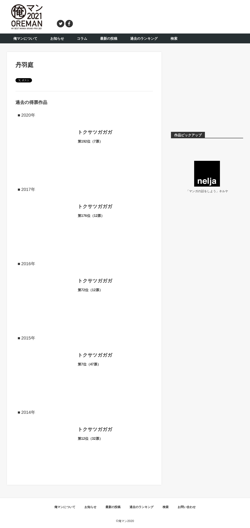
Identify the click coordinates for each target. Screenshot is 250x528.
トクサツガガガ (95, 132)
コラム (82, 38)
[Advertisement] (160, 16)
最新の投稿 (108, 38)
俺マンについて (25, 38)
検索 (174, 38)
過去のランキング (144, 38)
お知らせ (57, 38)
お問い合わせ (187, 507)
